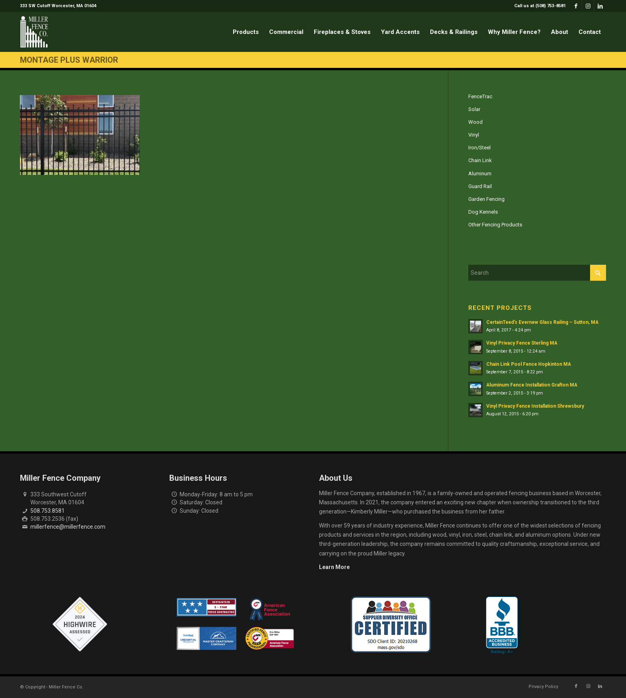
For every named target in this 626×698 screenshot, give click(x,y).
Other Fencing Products (495, 225)
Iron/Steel (479, 148)
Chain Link (480, 160)
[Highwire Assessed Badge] (80, 624)
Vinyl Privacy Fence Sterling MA (521, 343)
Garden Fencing (486, 199)
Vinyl (473, 135)
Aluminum (479, 173)
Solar (474, 109)
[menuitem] (538, 6)
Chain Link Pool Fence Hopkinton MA (528, 364)
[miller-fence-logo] (34, 32)
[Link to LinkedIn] (600, 6)
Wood (475, 122)
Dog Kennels (483, 212)
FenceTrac (480, 96)
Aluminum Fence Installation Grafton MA (531, 385)
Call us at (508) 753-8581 (540, 5)
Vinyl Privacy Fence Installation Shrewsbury (535, 406)
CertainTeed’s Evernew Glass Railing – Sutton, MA (542, 322)
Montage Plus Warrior (69, 60)
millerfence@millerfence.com (67, 527)
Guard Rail (480, 186)
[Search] (537, 273)
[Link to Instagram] (588, 6)
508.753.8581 (47, 511)
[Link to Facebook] (576, 6)
